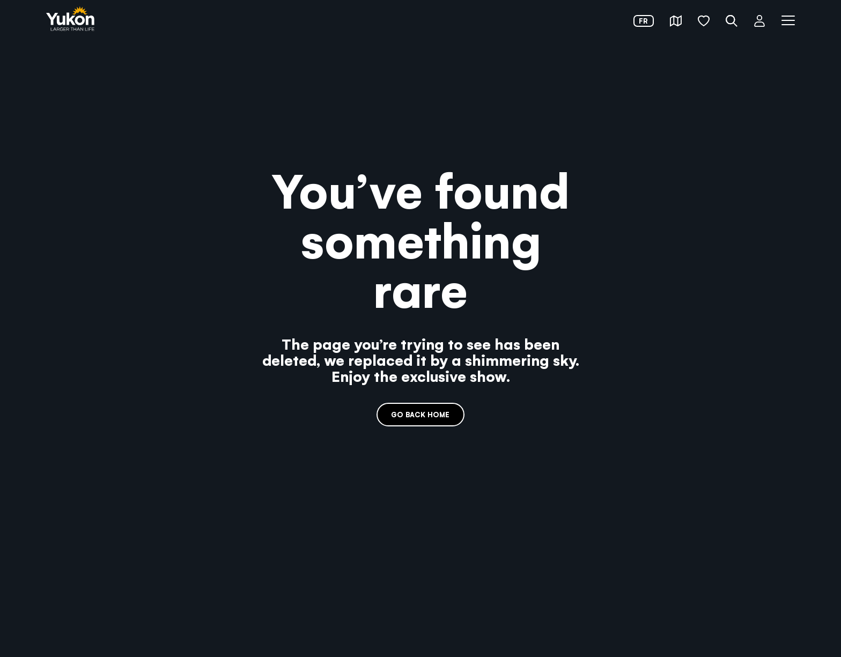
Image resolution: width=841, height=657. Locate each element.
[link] (70, 19)
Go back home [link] (420, 414)
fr (643, 20)
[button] (676, 21)
